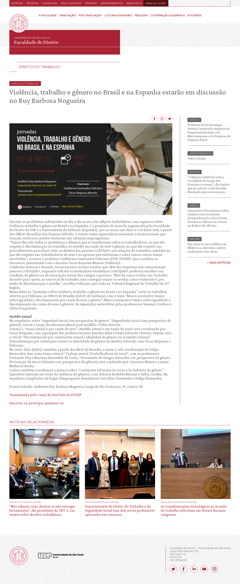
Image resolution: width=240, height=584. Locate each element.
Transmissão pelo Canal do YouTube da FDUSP (45, 395)
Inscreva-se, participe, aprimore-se (36, 403)
